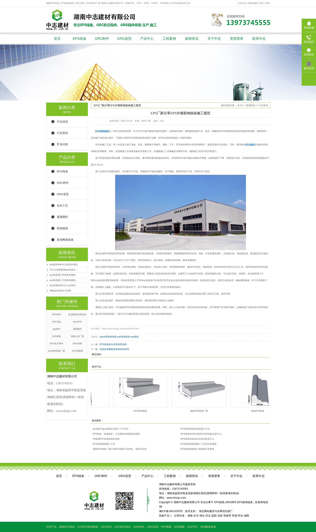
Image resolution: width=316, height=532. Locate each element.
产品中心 (147, 38)
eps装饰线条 (123, 336)
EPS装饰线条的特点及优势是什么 (197, 439)
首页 (57, 38)
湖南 (190, 515)
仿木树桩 (56, 336)
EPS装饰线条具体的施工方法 (195, 429)
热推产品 (164, 515)
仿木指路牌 (77, 351)
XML (268, 3)
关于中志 (214, 38)
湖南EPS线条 (67, 526)
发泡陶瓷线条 (65, 239)
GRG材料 (77, 343)
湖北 (202, 515)
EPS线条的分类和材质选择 (113, 344)
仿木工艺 (62, 205)
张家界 (227, 515)
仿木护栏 (192, 526)
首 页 (239, 105)
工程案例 (169, 38)
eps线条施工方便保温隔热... (63, 280)
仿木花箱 (56, 321)
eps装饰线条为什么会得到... (63, 285)
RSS (261, 3)
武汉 (208, 515)
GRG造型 (124, 38)
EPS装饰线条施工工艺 (104, 444)
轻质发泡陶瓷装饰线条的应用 (114, 349)
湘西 (246, 515)
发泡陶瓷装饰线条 (77, 314)
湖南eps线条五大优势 (60, 290)
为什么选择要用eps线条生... (63, 269)
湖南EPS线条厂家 (201, 411)
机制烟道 (62, 228)
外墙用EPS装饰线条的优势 (106, 439)
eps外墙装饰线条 (108, 336)
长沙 (196, 515)
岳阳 (220, 515)
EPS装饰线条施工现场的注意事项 (197, 449)
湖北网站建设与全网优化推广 (216, 511)
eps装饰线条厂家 (56, 351)
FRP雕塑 (166, 526)
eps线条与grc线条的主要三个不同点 (111, 429)
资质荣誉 (236, 38)
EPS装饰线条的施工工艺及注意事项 (198, 444)
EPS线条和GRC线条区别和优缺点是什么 (201, 434)
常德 (234, 515)
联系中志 (259, 38)
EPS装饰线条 (142, 411)
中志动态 (62, 121)
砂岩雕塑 (179, 526)
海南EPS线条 (259, 411)
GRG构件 (56, 314)
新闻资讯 (191, 38)
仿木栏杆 (77, 321)
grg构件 (56, 329)
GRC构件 (102, 38)
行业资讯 (62, 132)
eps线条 (135, 336)
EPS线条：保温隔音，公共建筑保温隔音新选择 (116, 434)
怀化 (240, 515)
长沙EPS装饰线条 (87, 526)
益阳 (214, 515)
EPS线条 (79, 38)
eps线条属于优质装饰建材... (63, 275)
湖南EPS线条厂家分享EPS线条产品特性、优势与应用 (120, 449)
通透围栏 (62, 216)
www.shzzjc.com (176, 497)
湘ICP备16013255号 (171, 511)
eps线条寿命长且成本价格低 (64, 264)
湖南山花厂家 (77, 336)
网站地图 (253, 3)
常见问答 (62, 144)
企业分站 (242, 3)
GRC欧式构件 (57, 343)
